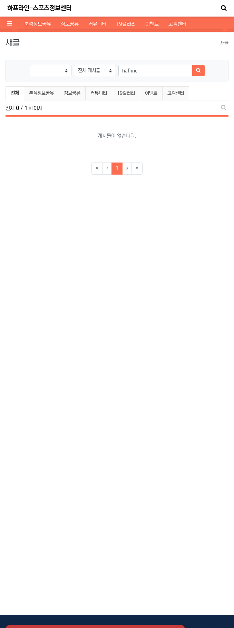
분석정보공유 (37, 24)
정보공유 (70, 24)
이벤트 (152, 24)
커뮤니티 (97, 24)
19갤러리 (126, 24)
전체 (15, 93)
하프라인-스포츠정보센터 (39, 8)
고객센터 (177, 24)
